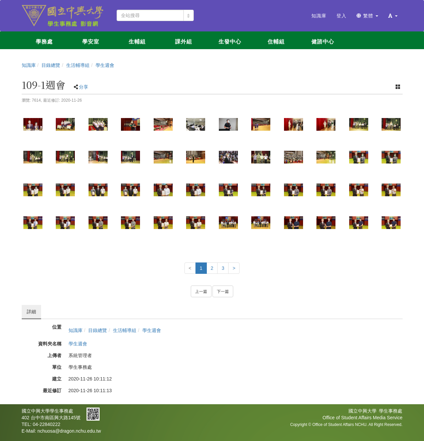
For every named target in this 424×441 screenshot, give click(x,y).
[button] (393, 15)
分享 (83, 87)
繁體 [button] (367, 15)
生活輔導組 (78, 65)
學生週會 (105, 65)
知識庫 (29, 65)
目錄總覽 (50, 65)
